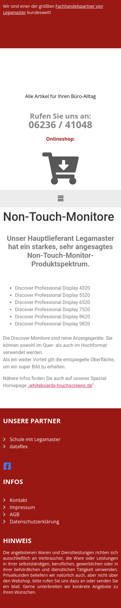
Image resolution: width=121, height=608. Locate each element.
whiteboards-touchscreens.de (60, 385)
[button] (60, 198)
